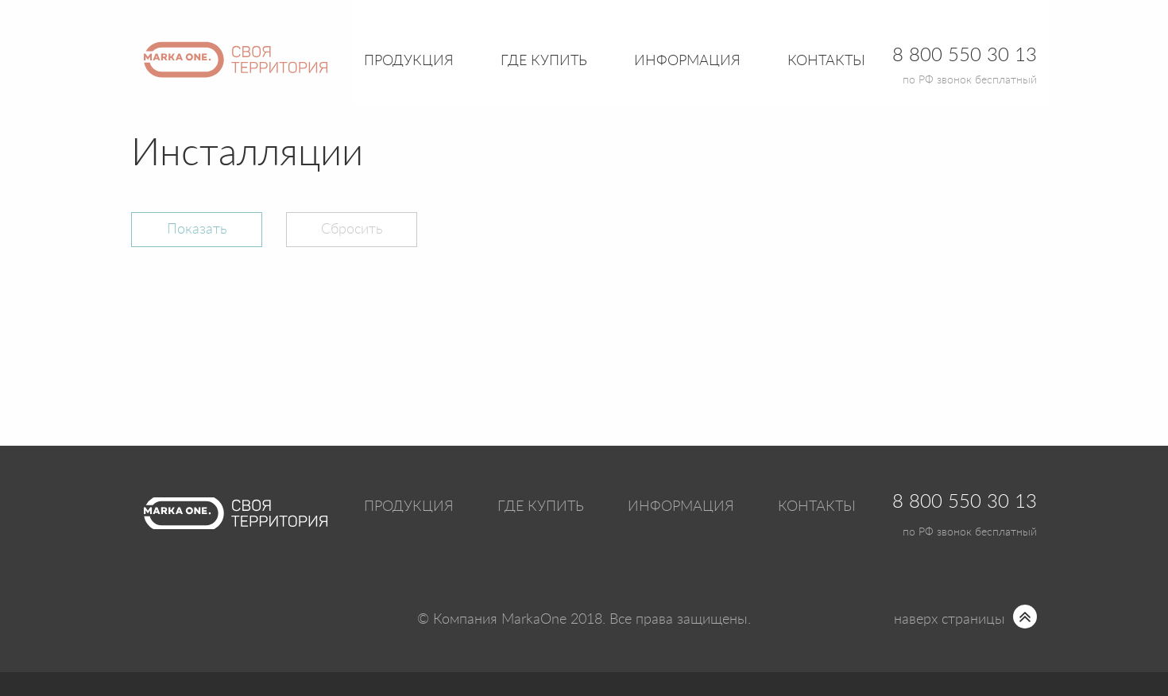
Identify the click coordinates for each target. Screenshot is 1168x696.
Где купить (540, 507)
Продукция (409, 61)
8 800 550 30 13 (964, 502)
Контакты (826, 61)
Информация (681, 507)
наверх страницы (949, 620)
